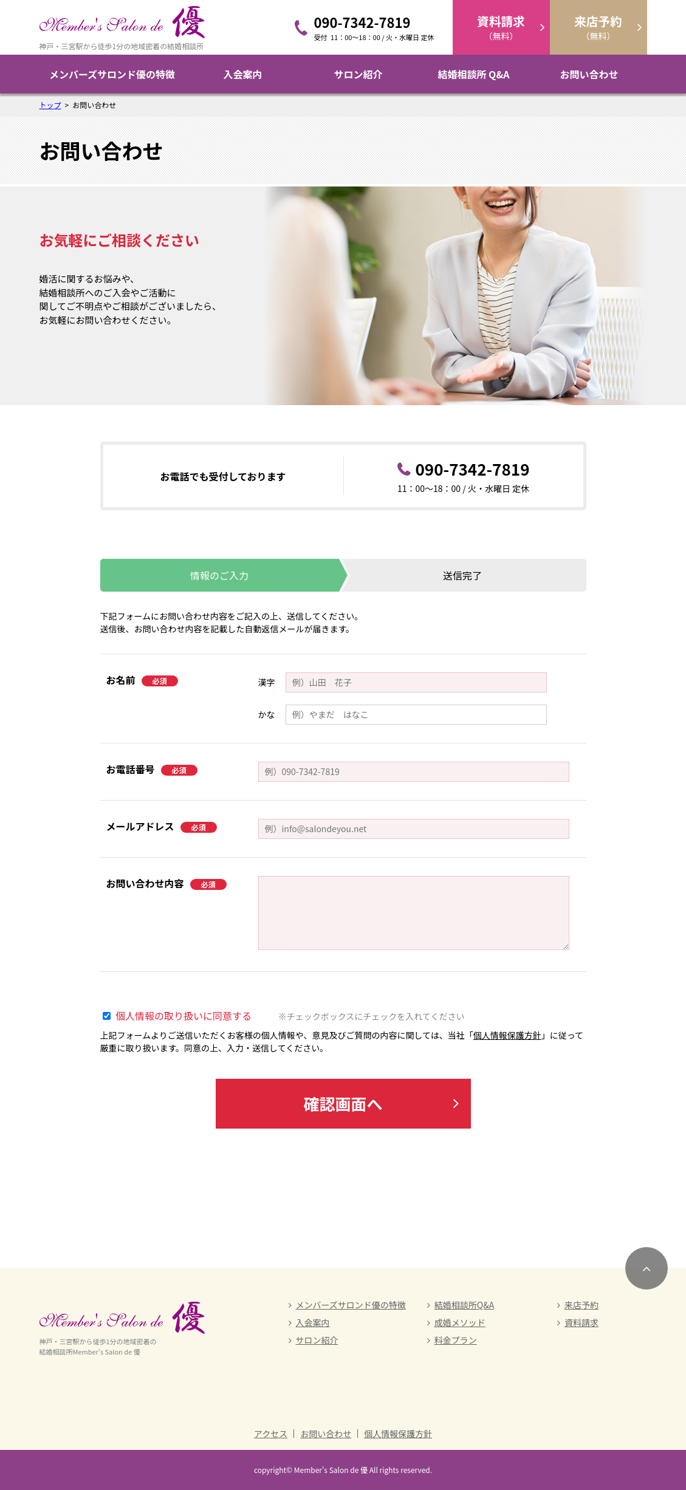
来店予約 (581, 1305)
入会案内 (242, 74)
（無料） (500, 27)
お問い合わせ (589, 74)
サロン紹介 (358, 74)
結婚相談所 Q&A (473, 74)
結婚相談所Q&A (464, 1305)
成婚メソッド (459, 1322)
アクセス (270, 1433)
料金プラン (455, 1340)
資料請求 (581, 1322)
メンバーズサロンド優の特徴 (112, 74)
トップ (50, 105)
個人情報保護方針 (507, 1035)
